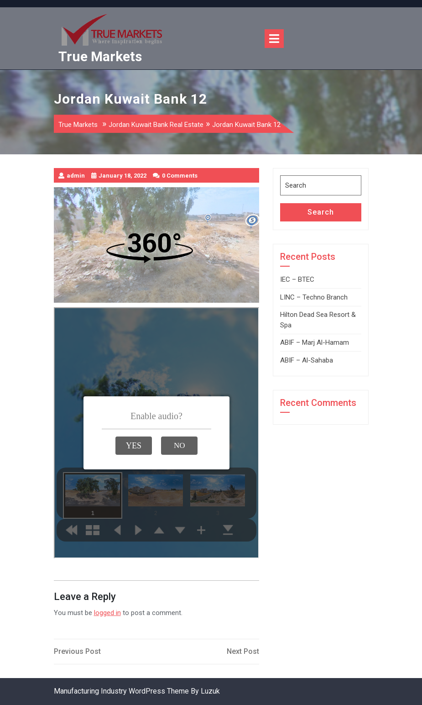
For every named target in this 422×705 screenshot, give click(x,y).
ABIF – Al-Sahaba (306, 360)
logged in (107, 613)
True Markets (100, 56)
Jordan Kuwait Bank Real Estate (156, 125)
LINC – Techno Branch (314, 297)
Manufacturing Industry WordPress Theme (121, 691)
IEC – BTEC (297, 279)
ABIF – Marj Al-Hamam (314, 342)
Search (320, 212)
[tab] (274, 38)
